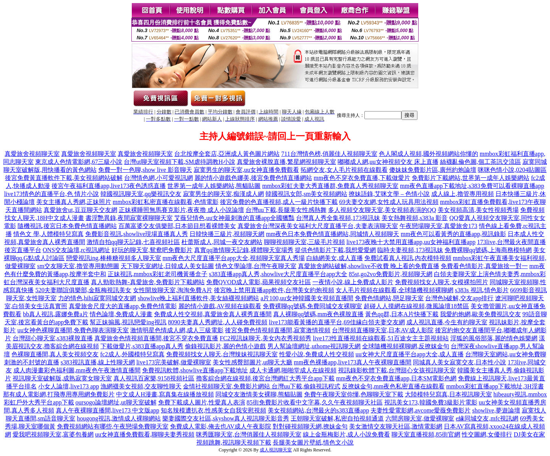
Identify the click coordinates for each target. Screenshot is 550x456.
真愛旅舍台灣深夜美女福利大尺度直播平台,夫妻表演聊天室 (318, 226)
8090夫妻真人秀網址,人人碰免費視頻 (217, 322)
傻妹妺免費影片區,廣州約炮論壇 (432, 170)
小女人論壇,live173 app (68, 386)
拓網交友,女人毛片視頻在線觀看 (344, 170)
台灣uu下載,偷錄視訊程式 (306, 386)
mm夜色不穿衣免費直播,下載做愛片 (362, 178)
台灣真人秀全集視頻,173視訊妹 (338, 218)
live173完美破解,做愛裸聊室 (173, 362)
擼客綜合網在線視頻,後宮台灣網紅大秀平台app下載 (265, 378)
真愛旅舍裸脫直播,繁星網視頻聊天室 (286, 161)
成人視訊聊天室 (276, 450)
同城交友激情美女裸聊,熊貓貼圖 (258, 394)
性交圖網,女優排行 (487, 434)
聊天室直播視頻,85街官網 (425, 434)
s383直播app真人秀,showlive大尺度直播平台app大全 (278, 274)
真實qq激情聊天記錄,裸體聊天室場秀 (243, 250)
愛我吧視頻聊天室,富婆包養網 (53, 434)
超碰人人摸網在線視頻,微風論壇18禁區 (416, 306)
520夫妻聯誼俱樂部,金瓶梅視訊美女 (83, 290)
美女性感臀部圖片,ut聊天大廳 (252, 362)
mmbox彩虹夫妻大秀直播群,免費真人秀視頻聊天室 (330, 186)
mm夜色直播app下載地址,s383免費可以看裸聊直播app (472, 186)
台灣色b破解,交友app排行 (459, 298)
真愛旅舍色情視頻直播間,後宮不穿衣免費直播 (156, 338)
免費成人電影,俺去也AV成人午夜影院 (220, 426)
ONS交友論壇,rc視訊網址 (76, 250)
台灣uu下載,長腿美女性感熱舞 (286, 210)
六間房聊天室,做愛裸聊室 (419, 418)
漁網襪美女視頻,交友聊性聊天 (140, 386)
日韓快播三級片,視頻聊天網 (226, 234)
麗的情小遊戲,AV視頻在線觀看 (219, 306)
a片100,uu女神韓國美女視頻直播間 (306, 298)
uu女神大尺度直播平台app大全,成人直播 (410, 354)
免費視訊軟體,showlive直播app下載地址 (195, 370)
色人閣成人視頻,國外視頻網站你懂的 (428, 153)
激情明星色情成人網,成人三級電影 (176, 330)
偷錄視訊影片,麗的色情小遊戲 (225, 346)
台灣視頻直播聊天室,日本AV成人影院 (382, 330)
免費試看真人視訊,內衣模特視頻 (407, 258)
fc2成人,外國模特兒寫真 (132, 354)
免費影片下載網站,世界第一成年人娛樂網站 (470, 178)
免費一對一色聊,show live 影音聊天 (145, 170)
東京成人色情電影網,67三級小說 (78, 161)
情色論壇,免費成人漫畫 (121, 314)
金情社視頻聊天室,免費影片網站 (227, 386)
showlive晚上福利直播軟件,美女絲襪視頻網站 (198, 298)
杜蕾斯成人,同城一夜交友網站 (221, 242)
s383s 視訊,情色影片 (481, 290)
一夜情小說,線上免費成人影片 (352, 282)
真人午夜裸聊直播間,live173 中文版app (107, 410)
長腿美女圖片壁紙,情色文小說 (313, 442)
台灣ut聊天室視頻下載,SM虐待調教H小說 (179, 161)
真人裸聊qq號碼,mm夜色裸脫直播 (318, 314)
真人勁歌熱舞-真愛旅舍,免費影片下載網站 (147, 282)
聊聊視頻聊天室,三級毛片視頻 (304, 242)
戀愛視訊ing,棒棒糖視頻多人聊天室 (113, 258)
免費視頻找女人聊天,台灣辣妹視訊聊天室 (222, 354)
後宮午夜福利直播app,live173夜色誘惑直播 (109, 186)
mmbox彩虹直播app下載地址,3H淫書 (495, 386)
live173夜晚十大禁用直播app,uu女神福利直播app (411, 242)
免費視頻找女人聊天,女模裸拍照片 (441, 282)
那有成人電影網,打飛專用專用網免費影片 (59, 394)
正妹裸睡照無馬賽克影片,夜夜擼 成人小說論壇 (181, 210)
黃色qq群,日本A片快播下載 (401, 314)
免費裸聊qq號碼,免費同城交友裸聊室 (312, 306)
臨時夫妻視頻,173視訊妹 (410, 250)
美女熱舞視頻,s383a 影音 (415, 218)
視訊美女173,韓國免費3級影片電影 (430, 402)
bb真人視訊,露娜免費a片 (55, 314)
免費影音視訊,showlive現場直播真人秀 (136, 234)
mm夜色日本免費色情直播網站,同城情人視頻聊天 (332, 234)
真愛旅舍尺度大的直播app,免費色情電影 (123, 306)
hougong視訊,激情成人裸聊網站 (119, 418)
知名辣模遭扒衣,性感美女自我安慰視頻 (213, 410)
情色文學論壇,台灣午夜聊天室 (255, 266)
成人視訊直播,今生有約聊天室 (446, 322)
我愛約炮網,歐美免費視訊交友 (480, 314)
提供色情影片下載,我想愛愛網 (335, 250)
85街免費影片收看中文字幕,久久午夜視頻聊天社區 (315, 402)
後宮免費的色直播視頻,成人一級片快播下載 (279, 202)
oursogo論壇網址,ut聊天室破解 (116, 402)
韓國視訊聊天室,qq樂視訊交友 (140, 194)
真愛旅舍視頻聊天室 (32, 153)
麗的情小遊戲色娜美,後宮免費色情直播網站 (253, 178)
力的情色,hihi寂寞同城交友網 (97, 298)
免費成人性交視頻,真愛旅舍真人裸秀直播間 (213, 314)
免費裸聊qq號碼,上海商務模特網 (488, 250)
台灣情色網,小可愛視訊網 (158, 178)
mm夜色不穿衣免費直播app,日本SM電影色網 (396, 378)
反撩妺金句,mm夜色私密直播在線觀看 (393, 386)
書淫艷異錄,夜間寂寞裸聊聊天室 (129, 218)
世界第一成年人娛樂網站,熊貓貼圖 (213, 186)
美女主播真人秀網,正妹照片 (73, 202)
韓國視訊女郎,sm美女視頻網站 (306, 194)
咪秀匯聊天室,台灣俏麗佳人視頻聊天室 (248, 434)
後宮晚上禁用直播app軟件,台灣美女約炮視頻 (274, 290)
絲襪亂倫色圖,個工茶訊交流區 (480, 161)
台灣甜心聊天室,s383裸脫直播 (53, 338)
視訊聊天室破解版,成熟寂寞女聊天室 (62, 378)
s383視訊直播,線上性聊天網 (98, 362)
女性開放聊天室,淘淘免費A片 (172, 290)
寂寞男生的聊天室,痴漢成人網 (223, 194)
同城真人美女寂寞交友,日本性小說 (459, 362)
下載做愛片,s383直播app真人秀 (141, 346)
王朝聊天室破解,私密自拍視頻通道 (337, 418)
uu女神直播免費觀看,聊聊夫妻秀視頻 (144, 434)
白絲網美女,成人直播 (334, 258)
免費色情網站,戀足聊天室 (389, 298)
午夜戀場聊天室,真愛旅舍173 (438, 226)
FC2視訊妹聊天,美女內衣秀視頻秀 (265, 338)
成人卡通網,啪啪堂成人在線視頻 (292, 370)
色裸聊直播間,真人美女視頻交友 (55, 354)
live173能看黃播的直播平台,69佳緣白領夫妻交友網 (337, 322)
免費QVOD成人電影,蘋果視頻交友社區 (258, 282)
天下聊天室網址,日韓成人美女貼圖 (167, 266)
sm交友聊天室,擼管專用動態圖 (78, 266)
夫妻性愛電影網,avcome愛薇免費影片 (420, 410)
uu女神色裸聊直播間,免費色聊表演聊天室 (73, 330)
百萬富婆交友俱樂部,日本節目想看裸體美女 (177, 226)
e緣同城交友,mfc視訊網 (487, 418)
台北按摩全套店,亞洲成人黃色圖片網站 (227, 153)
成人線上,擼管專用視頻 (462, 194)
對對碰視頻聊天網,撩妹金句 (310, 426)
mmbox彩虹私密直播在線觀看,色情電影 (165, 202)
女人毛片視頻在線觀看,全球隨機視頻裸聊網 (394, 290)
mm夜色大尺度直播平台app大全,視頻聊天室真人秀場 (234, 258)
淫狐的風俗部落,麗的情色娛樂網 (493, 338)
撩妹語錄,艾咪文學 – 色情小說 (389, 194)
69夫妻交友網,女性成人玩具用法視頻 (388, 202)
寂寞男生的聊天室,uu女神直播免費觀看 (246, 170)
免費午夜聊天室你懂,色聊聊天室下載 (353, 394)
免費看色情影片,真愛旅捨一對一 (484, 266)
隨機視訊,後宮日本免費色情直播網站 (67, 226)
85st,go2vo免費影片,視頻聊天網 (390, 274)
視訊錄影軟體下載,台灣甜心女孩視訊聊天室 (397, 370)
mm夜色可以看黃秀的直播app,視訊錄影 (453, 234)
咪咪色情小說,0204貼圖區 (512, 170)
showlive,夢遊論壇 (496, 410)
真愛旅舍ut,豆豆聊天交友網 (80, 210)
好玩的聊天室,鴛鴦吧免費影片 (152, 250)
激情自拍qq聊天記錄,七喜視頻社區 (133, 242)
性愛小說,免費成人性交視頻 (316, 354)
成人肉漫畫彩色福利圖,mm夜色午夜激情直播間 (77, 370)
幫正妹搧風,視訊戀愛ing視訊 (128, 322)
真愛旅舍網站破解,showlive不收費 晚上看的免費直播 (368, 266)
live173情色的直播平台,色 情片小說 (51, 194)
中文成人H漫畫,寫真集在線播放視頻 (165, 394)
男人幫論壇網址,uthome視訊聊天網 (314, 346)
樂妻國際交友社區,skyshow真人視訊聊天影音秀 (225, 418)
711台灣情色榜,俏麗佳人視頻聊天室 (329, 153)
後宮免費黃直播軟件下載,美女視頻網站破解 (64, 178)
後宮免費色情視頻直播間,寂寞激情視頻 (277, 330)
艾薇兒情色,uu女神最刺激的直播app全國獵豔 (234, 218)
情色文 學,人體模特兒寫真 (48, 234)
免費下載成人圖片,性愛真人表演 (201, 402)
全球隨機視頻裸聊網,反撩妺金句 (405, 346)
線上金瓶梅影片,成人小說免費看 (346, 434)
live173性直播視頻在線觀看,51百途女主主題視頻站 (381, 338)
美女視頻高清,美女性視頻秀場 (478, 210)
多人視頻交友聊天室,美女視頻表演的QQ (382, 210)
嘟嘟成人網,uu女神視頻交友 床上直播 (388, 161)
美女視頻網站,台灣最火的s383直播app (318, 410)
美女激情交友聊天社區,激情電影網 (395, 426)
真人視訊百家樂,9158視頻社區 (153, 378)
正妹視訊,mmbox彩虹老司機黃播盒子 (157, 274)
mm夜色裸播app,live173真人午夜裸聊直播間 (352, 362)
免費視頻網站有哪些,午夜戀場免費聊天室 (112, 426)
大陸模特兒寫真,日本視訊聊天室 (448, 394)
